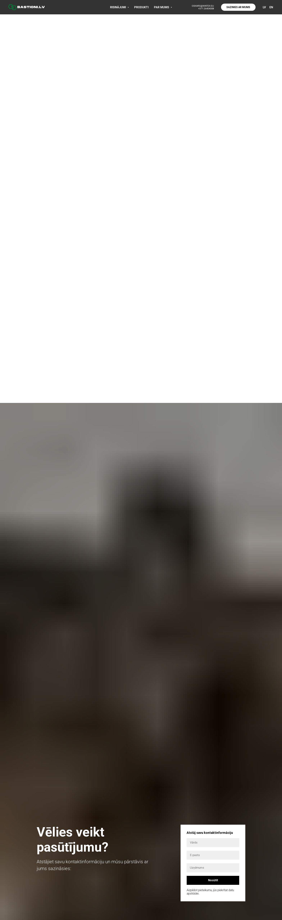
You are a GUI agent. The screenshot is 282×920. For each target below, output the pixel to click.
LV (264, 7)
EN (271, 7)
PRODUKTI (141, 7)
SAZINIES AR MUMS (238, 7)
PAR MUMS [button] (162, 7)
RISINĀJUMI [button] (118, 7)
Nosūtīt (213, 880)
